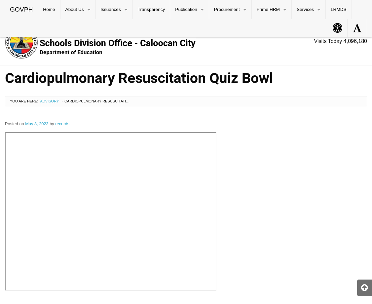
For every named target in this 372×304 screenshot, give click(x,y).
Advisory (49, 101)
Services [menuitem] (305, 9)
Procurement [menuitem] (227, 9)
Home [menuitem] (49, 9)
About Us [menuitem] (74, 9)
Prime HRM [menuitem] (268, 9)
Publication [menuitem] (186, 9)
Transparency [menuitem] (151, 9)
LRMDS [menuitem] (339, 9)
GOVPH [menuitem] (21, 9)
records (62, 123)
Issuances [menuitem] (111, 9)
